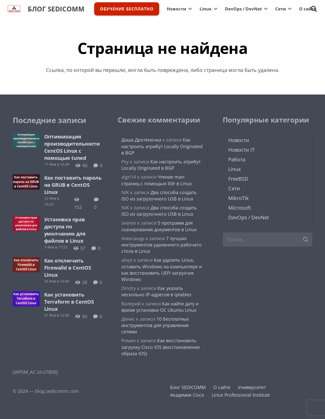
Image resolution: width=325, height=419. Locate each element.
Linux (234, 169)
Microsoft (239, 207)
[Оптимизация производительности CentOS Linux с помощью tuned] (26, 137)
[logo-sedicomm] (14, 9)
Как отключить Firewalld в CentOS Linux (67, 267)
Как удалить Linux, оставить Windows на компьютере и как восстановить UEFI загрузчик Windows (161, 269)
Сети (234, 188)
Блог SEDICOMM (188, 387)
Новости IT (241, 149)
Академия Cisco (187, 395)
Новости (238, 140)
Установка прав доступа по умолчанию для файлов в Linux (65, 230)
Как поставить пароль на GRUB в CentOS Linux (73, 184)
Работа (236, 159)
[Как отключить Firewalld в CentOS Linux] (26, 261)
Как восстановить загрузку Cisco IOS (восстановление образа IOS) (160, 346)
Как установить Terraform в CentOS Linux (69, 301)
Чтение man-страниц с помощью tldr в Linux (156, 180)
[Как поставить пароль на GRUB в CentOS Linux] (26, 178)
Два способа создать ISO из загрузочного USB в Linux (159, 195)
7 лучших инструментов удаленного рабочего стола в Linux (161, 244)
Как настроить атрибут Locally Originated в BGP (162, 146)
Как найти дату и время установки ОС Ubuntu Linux (160, 307)
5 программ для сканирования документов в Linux (159, 226)
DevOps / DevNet (248, 217)
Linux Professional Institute (241, 395)
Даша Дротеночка (141, 140)
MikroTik (238, 198)
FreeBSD (238, 178)
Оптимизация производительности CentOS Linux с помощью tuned (72, 147)
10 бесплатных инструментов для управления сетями (155, 325)
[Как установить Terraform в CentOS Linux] (26, 295)
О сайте (221, 387)
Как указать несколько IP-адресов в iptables (156, 291)
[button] (313, 9)
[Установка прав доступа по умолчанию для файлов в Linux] (26, 220)
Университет (252, 387)
